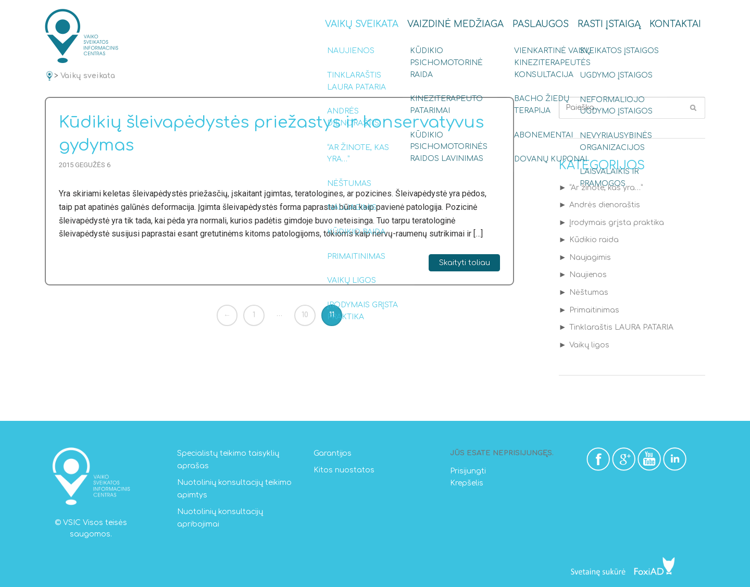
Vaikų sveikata (361, 24)
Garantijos (333, 453)
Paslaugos (540, 24)
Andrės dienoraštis (604, 205)
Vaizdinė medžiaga (455, 24)
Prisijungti (468, 471)
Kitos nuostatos (344, 470)
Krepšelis (466, 483)
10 (305, 315)
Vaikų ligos (589, 345)
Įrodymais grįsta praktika (616, 223)
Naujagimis (590, 257)
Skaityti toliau (464, 263)
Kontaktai (675, 24)
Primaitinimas (594, 310)
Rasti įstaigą (609, 24)
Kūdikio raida (594, 240)
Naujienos (588, 275)
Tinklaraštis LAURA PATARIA (621, 327)
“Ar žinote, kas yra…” (606, 188)
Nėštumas (588, 292)
